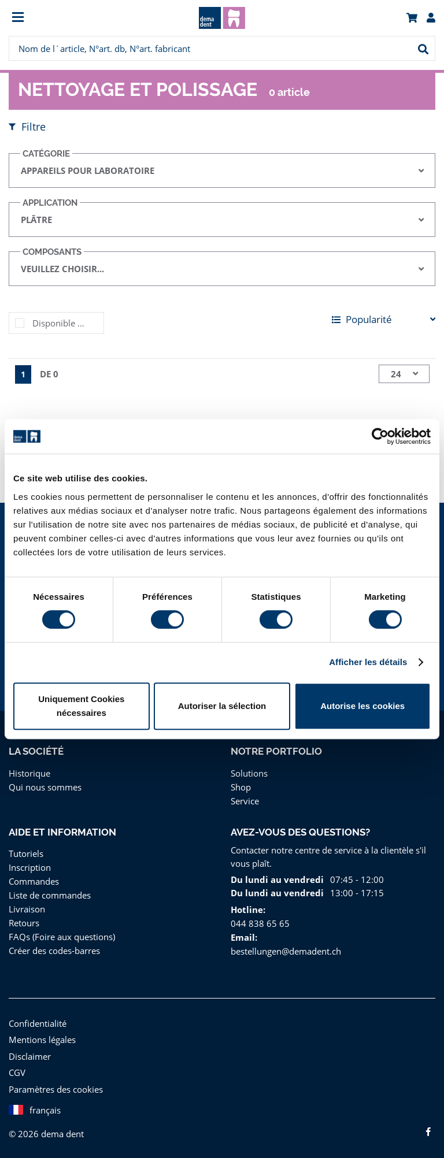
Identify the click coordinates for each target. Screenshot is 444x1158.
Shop (241, 787)
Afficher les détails (368, 662)
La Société (36, 751)
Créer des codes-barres (54, 950)
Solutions (249, 773)
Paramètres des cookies (55, 1089)
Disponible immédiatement (67, 323)
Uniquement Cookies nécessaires (81, 706)
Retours (24, 922)
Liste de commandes (48, 895)
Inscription (28, 867)
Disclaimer (29, 1056)
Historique (28, 773)
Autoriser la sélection (222, 706)
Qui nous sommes (44, 787)
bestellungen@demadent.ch (285, 951)
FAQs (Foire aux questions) (61, 936)
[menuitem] (62, 18)
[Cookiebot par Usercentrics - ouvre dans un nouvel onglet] (380, 436)
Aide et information (62, 832)
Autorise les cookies (362, 706)
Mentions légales (41, 1039)
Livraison (26, 909)
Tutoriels (25, 853)
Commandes (33, 881)
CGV (18, 1072)
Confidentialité (36, 1023)
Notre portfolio (276, 751)
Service (245, 801)
